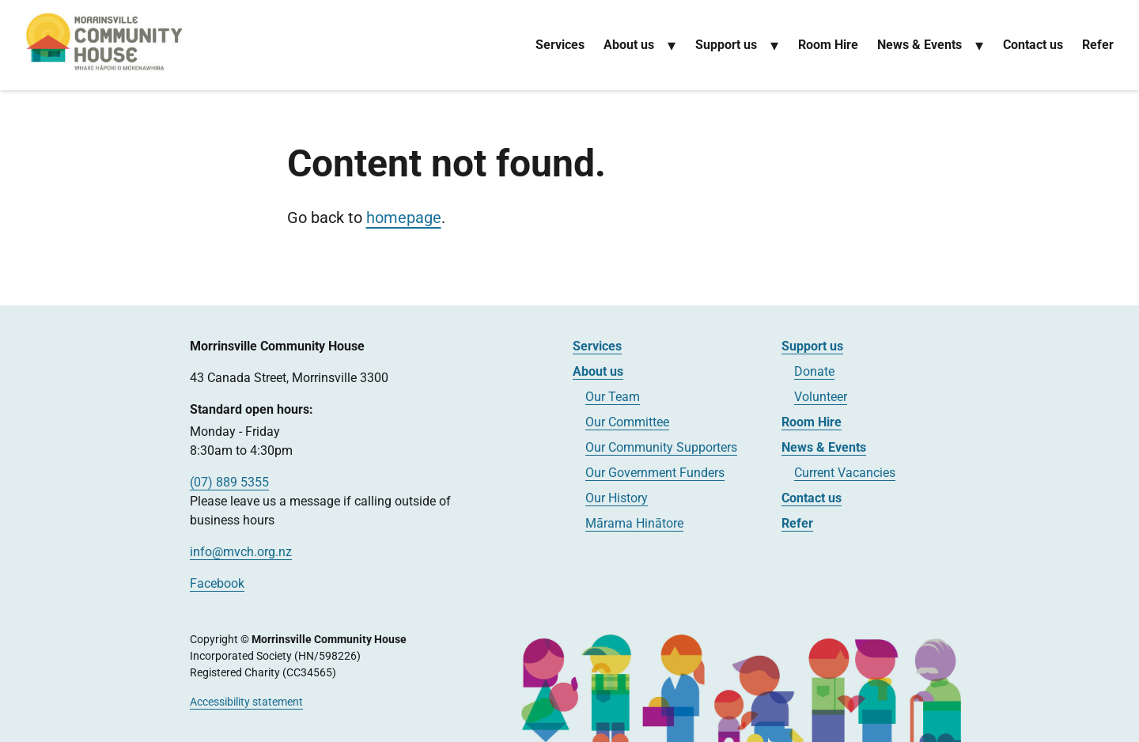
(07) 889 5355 (229, 482)
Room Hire (828, 44)
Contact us (1033, 44)
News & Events (919, 44)
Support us (726, 44)
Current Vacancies (844, 472)
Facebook (217, 583)
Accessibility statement (246, 701)
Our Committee (627, 422)
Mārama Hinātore (634, 523)
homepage (403, 217)
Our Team (612, 396)
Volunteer (820, 396)
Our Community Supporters (661, 447)
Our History (616, 497)
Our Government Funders (655, 472)
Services (560, 44)
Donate (814, 371)
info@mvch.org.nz (241, 551)
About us (629, 44)
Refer (1098, 44)
